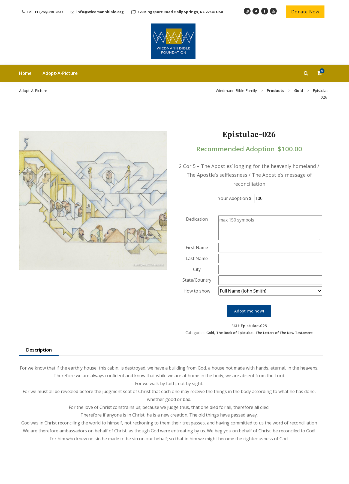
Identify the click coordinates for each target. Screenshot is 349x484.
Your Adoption (233, 198)
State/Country (196, 280)
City (197, 269)
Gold (210, 332)
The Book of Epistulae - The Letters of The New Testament (264, 332)
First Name (197, 247)
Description (39, 350)
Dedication (197, 219)
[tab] (39, 350)
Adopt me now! (249, 311)
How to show (196, 291)
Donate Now (305, 12)
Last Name (197, 258)
